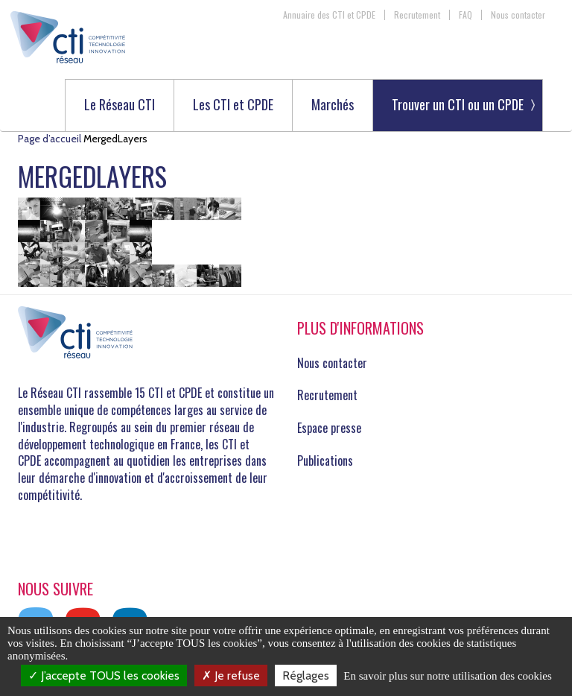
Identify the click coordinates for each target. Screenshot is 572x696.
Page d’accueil (49, 138)
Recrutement (417, 15)
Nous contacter (518, 15)
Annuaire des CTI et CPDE (329, 15)
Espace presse (329, 428)
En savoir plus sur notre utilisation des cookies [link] (447, 676)
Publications (325, 460)
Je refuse (231, 675)
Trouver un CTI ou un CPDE (458, 104)
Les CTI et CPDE (233, 105)
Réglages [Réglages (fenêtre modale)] (305, 675)
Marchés (332, 105)
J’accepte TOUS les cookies (103, 675)
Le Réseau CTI (119, 105)
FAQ (465, 15)
